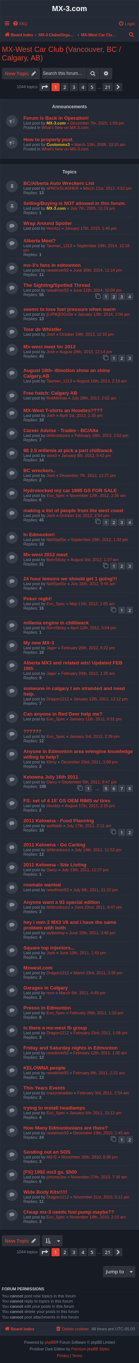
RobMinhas (56, 398)
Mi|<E (51, 1157)
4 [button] (83, 87)
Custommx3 (58, 144)
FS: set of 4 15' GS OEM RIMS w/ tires (66, 800)
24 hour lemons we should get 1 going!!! (70, 578)
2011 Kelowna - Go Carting (54, 845)
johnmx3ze (56, 1177)
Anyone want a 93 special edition (61, 902)
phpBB (50, 1342)
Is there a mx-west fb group (55, 1028)
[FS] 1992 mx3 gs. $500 (50, 1172)
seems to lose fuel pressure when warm (69, 309)
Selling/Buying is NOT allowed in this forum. (74, 203)
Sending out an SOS (46, 1152)
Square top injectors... (49, 948)
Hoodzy (53, 228)
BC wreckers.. (39, 470)
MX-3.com (56, 123)
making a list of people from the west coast (73, 510)
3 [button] (73, 87)
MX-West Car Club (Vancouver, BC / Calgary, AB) (61, 53)
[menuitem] (20, 23)
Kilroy (51, 762)
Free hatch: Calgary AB (50, 393)
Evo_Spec (55, 495)
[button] (44, 87)
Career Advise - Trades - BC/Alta (60, 430)
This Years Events (44, 1088)
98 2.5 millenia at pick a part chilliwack (67, 450)
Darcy (51, 782)
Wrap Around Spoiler (47, 223)
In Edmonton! (39, 534)
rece (50, 993)
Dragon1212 (57, 699)
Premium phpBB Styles (90, 1349)
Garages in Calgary (45, 988)
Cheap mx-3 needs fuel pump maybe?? (68, 1212)
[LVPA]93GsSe (59, 314)
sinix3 (51, 455)
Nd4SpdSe (56, 539)
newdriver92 (57, 270)
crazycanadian (59, 1093)
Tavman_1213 (59, 245)
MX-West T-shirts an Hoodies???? (63, 410)
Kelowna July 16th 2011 (50, 777)
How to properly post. (48, 139)
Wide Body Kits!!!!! (45, 1192)
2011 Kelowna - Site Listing (54, 865)
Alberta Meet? (39, 240)
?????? (32, 731)
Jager (51, 648)
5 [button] (91, 87)
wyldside (54, 825)
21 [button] (107, 87)
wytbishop (55, 933)
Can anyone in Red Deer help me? (62, 714)
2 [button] (64, 87)
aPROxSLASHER (62, 188)
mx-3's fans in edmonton (52, 265)
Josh (50, 334)
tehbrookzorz (58, 435)
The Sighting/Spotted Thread (56, 285)
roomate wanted (42, 885)
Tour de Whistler (42, 329)
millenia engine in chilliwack (56, 623)
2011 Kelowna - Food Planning (58, 820)
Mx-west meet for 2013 (49, 346)
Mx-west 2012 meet (45, 554)
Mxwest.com (37, 968)
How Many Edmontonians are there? (65, 1128)
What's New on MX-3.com (65, 127)
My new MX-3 (38, 643)
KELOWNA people (44, 1068)
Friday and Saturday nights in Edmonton (70, 1048)
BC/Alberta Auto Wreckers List (58, 183)
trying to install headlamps (54, 1108)
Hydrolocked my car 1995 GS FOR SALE (70, 490)
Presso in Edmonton (47, 1008)
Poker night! (37, 598)
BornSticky (56, 559)
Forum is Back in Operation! (56, 118)
